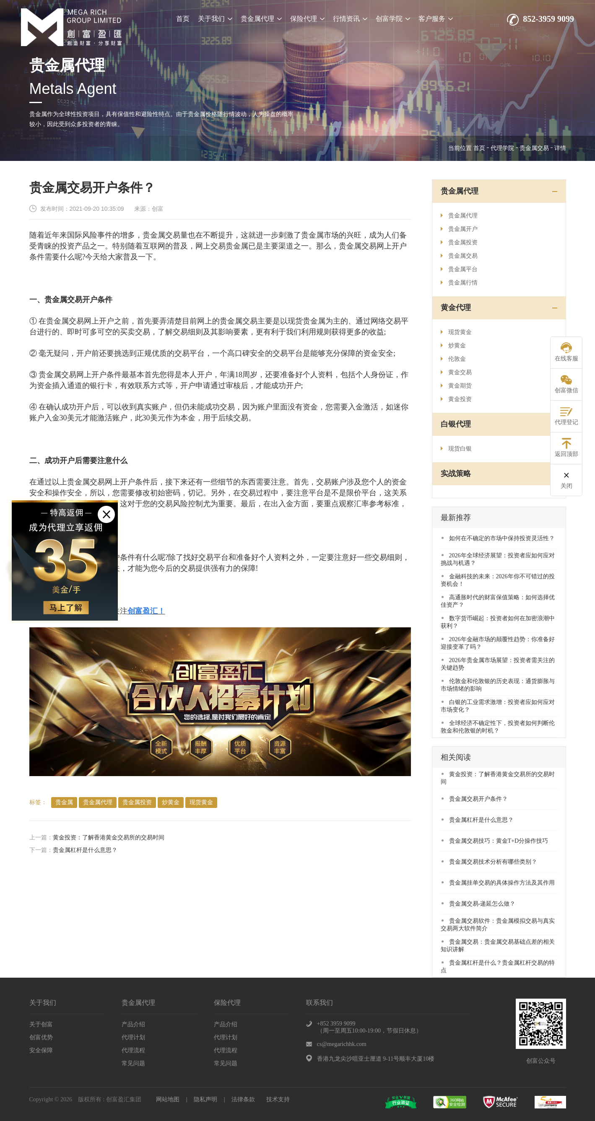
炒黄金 (170, 802)
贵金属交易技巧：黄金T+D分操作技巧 (495, 841)
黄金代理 (456, 307)
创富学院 (393, 18)
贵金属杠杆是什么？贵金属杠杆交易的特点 (498, 966)
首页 (183, 18)
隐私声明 (205, 1099)
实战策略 (456, 473)
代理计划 (133, 1037)
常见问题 (133, 1063)
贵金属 (64, 802)
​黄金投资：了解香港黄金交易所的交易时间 (108, 837)
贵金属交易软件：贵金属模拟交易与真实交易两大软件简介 (498, 925)
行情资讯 (350, 18)
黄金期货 (456, 386)
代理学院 (502, 148)
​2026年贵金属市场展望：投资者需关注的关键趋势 (498, 664)
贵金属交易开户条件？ (475, 799)
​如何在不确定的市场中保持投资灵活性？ (498, 538)
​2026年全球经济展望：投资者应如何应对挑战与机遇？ (498, 559)
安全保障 (41, 1050)
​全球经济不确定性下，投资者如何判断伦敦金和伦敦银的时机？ (498, 727)
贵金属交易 (534, 148)
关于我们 (215, 18)
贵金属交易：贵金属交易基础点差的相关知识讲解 (498, 946)
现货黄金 (201, 802)
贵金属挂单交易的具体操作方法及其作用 (498, 883)
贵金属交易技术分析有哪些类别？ (489, 862)
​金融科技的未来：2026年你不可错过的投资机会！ (498, 580)
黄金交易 (456, 372)
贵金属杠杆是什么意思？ (85, 850)
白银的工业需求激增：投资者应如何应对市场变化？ (498, 706)
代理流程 (133, 1050)
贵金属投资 (137, 802)
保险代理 (307, 18)
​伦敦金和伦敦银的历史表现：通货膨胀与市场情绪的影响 (498, 685)
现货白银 (456, 448)
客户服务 (435, 18)
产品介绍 (133, 1024)
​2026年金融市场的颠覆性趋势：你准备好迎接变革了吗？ (498, 643)
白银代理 (456, 424)
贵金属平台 (459, 269)
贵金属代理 (261, 18)
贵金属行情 (459, 283)
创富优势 (41, 1037)
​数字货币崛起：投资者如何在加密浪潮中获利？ (498, 622)
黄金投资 (456, 399)
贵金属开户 (459, 229)
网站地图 (167, 1099)
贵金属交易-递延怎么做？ (479, 904)
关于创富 (41, 1024)
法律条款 (243, 1099)
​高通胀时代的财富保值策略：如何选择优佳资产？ (498, 601)
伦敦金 (453, 359)
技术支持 (278, 1099)
